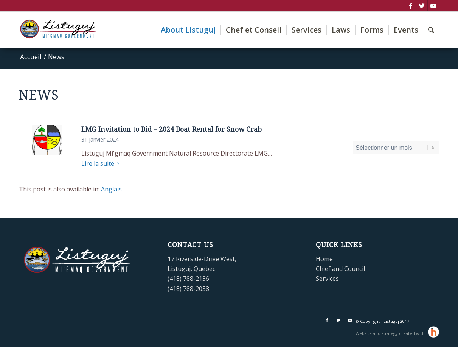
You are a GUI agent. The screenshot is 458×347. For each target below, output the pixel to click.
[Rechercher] (431, 30)
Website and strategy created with (391, 333)
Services (327, 278)
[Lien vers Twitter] (421, 5)
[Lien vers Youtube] (433, 5)
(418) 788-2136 (188, 278)
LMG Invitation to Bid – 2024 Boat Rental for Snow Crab (171, 129)
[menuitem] (188, 30)
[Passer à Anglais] (111, 189)
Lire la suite (101, 163)
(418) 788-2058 (188, 289)
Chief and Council (340, 269)
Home (324, 259)
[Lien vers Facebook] (410, 5)
